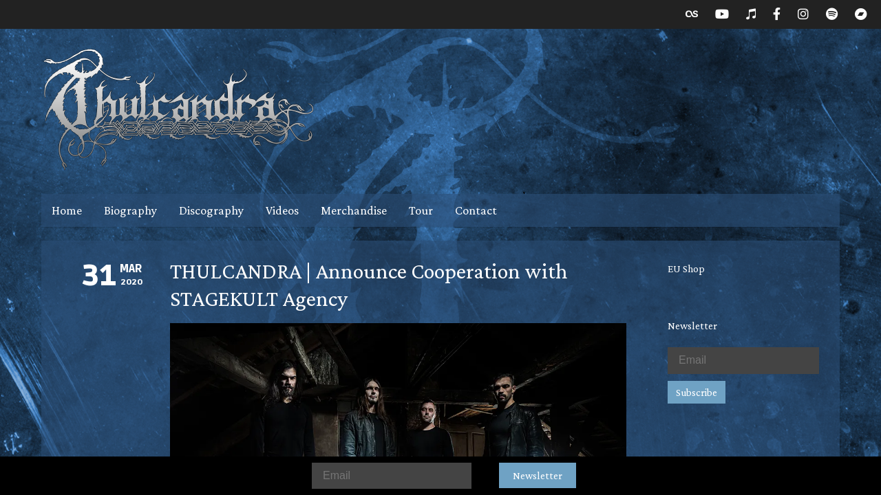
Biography (130, 210)
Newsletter (537, 475)
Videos (282, 210)
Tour (421, 210)
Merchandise (354, 210)
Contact (476, 210)
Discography (211, 210)
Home (67, 210)
